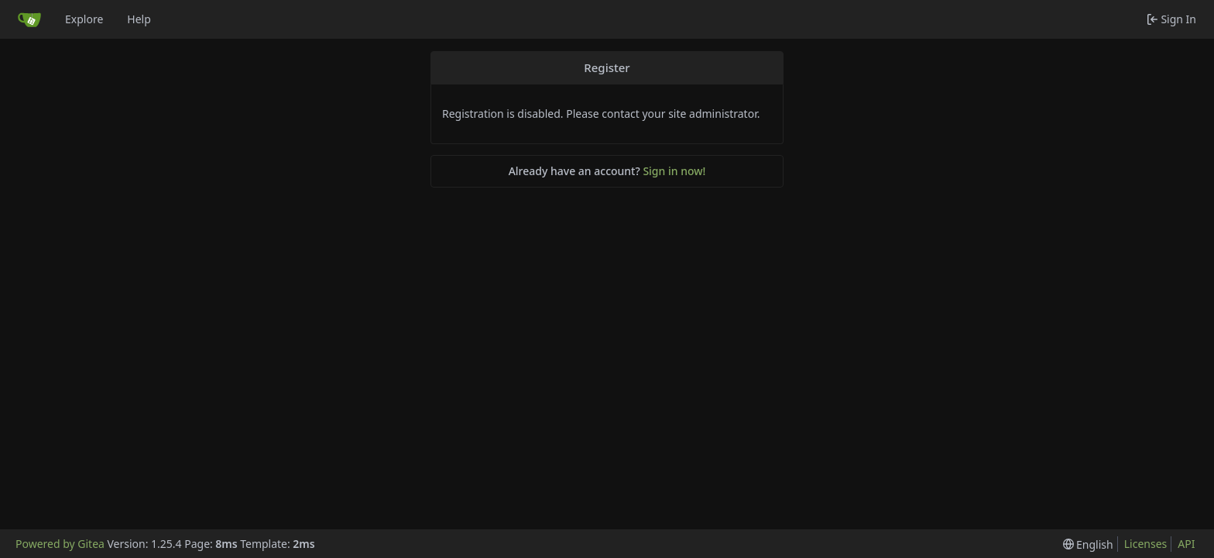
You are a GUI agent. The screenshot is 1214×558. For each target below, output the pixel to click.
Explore (84, 19)
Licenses (1146, 543)
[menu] (1088, 544)
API (1186, 543)
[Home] (29, 19)
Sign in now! (674, 171)
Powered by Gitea (60, 543)
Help (139, 19)
